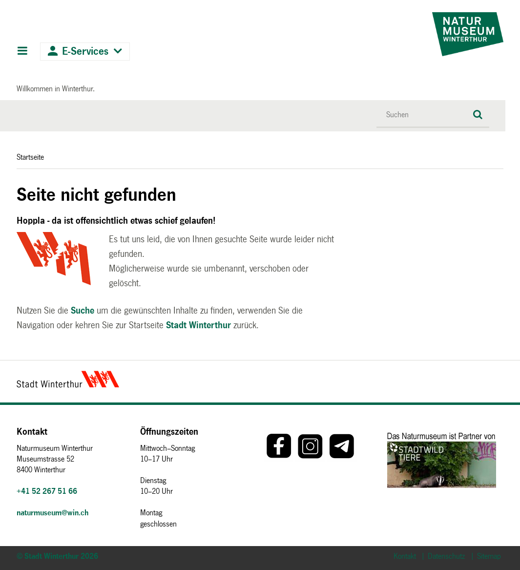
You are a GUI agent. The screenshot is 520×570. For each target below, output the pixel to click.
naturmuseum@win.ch (52, 512)
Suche (82, 311)
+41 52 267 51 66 (47, 491)
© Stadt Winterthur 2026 (57, 556)
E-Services (85, 51)
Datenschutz (446, 556)
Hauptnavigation (22, 52)
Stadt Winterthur (198, 325)
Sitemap (489, 556)
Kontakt (405, 556)
